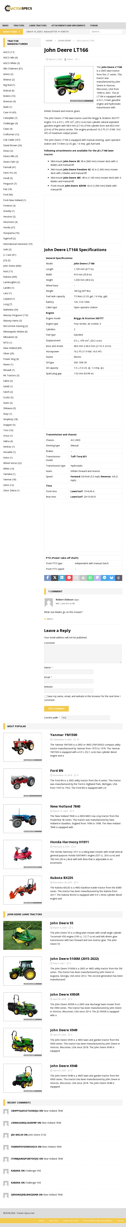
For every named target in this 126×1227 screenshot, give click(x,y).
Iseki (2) (7, 249)
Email (47, 677)
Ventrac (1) (9, 446)
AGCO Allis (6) (10, 57)
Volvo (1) (8, 457)
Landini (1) (8, 287)
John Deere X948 (63, 1066)
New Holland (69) (12, 348)
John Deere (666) (12, 265)
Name (47, 667)
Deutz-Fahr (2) (11, 161)
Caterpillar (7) (10, 117)
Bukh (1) (7, 106)
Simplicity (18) (10, 419)
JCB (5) (6, 260)
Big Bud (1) (9, 84)
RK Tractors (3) (11, 375)
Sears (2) (8, 402)
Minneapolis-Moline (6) (15, 331)
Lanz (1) (7, 293)
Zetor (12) (8, 485)
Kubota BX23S (61, 877)
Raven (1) (8, 364)
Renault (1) (9, 370)
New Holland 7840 (65, 806)
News (5, 25)
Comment (49, 642)
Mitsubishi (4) (10, 337)
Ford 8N (56, 770)
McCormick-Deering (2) (15, 326)
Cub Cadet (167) (11, 139)
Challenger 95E (33, 1170)
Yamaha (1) (9, 474)
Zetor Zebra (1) (11, 490)
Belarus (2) (9, 79)
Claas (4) (7, 128)
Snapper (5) (9, 424)
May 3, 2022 (59, 963)
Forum (94, 25)
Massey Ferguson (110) (15, 315)
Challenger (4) (10, 123)
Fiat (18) (7, 189)
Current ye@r (52, 717)
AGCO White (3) (11, 63)
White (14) (8, 468)
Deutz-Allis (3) (10, 156)
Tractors (18, 25)
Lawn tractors (37, 25)
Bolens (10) (9, 95)
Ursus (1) (8, 435)
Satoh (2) (8, 391)
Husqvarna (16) (11, 233)
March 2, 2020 (55, 59)
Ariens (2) (8, 74)
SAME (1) (8, 386)
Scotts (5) (8, 397)
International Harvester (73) (17, 243)
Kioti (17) (8, 271)
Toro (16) (8, 430)
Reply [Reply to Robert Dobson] (50, 619)
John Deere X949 (63, 1030)
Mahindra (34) (10, 309)
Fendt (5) (8, 178)
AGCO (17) (8, 52)
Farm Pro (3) (10, 172)
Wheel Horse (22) (12, 463)
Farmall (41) (9, 167)
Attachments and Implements (68, 25)
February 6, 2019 (61, 846)
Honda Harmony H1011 (69, 842)
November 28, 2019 (62, 882)
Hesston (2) (9, 216)
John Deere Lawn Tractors (24, 914)
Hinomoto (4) (10, 222)
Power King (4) (11, 359)
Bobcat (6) (8, 90)
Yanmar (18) (9, 479)
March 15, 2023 (60, 811)
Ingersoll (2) (9, 238)
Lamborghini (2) (11, 282)
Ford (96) (8, 194)
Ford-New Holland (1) (14, 200)
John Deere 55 (61, 923)
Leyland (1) (9, 298)
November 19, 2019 (62, 775)
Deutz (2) (8, 150)
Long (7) (7, 304)
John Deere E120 (37, 1134)
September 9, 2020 (62, 739)
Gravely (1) (9, 211)
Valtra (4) (8, 441)
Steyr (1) (7, 413)
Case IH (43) (9, 112)
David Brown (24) (12, 145)
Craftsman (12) (11, 134)
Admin (70, 59)
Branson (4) (9, 101)
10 (78, 739)
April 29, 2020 (59, 999)
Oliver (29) (8, 353)
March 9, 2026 (60, 927)
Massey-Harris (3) (12, 320)
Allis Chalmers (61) (13, 68)
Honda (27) (9, 227)
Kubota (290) (10, 276)
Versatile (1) (9, 452)
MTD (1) (7, 342)
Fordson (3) (9, 205)
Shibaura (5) (9, 408)
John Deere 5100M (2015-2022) (74, 958)
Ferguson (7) (10, 183)
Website (48, 686)
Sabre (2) (8, 380)
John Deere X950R (65, 994)
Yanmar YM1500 (63, 735)
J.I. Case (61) (9, 254)
